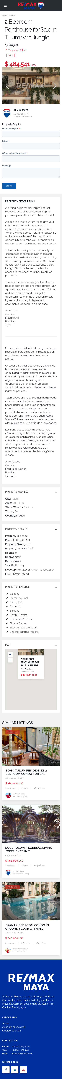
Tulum (11, 50)
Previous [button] (7, 85)
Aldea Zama (10, 778)
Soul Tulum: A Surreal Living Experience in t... (28, 849)
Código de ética (11, 1030)
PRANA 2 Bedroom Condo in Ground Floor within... (27, 926)
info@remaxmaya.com (22, 1053)
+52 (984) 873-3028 (21, 1046)
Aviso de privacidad (13, 1026)
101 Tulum (21, 50)
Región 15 (9, 855)
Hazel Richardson (20, 949)
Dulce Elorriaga (19, 794)
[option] (31, 85)
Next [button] (54, 85)
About (5, 1023)
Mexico (28, 507)
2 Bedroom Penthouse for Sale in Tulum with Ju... (29, 664)
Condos (5, 15)
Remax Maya (21, 110)
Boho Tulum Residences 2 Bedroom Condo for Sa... (26, 772)
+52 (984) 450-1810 (20, 1050)
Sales (12, 15)
